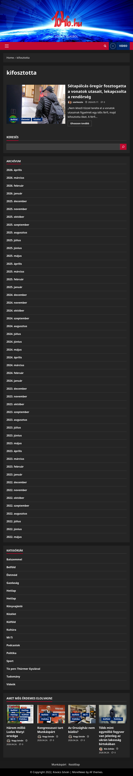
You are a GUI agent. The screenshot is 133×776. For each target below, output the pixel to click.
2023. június (14, 435)
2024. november (16, 302)
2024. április (14, 357)
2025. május (14, 256)
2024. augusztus (16, 326)
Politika (11, 653)
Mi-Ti (9, 637)
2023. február (15, 466)
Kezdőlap (74, 764)
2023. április (14, 451)
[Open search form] (105, 46)
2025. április (14, 264)
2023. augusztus (16, 420)
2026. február (15, 185)
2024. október (15, 310)
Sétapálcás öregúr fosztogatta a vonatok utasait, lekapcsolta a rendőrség (35, 104)
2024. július (13, 334)
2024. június (14, 341)
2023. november (16, 396)
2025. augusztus (16, 232)
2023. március (15, 459)
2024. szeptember (17, 318)
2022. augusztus (16, 513)
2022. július (13, 521)
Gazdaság (12, 583)
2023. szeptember (17, 412)
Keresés (12, 137)
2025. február (15, 279)
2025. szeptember (17, 224)
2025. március (15, 271)
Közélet (37, 119)
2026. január (14, 193)
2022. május (14, 537)
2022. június (14, 529)
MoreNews (78, 772)
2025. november (16, 209)
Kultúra (11, 629)
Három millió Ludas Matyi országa (15, 732)
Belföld (14, 119)
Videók (10, 684)
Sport (9, 661)
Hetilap (11, 590)
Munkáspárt (59, 764)
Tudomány (13, 676)
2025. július (13, 240)
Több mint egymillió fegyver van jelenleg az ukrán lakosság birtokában (111, 736)
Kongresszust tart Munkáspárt (50, 730)
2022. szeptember (17, 505)
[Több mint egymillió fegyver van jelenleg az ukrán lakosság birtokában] (113, 714)
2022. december (16, 482)
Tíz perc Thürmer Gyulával (23, 669)
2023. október (15, 404)
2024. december (16, 295)
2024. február (15, 373)
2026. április (14, 170)
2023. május (14, 443)
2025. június (14, 248)
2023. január (14, 474)
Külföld (11, 622)
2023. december (16, 388)
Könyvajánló (14, 606)
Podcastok (13, 645)
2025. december (16, 201)
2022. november (16, 490)
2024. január (14, 380)
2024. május (14, 349)
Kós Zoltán (106, 749)
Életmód (25, 119)
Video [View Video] (118, 46)
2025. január (14, 287)
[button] (6, 46)
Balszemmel (14, 559)
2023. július (13, 427)
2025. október (15, 217)
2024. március (15, 365)
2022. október (15, 498)
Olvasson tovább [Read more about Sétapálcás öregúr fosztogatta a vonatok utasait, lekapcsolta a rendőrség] (81, 124)
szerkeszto (75, 102)
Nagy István (14, 741)
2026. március (15, 178)
